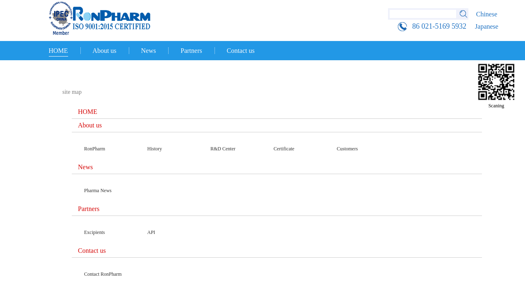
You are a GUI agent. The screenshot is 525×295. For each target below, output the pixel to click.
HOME (58, 50)
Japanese (486, 26)
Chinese (487, 14)
